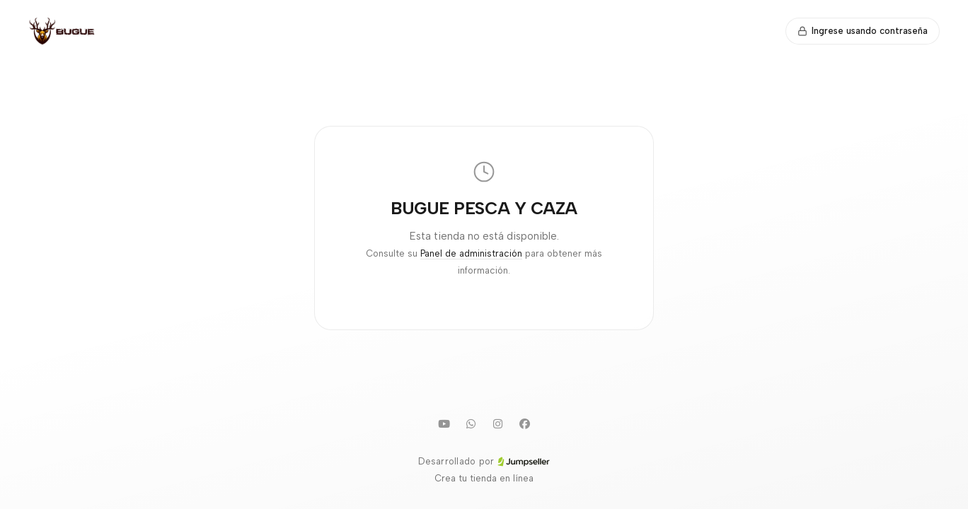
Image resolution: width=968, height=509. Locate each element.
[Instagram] (497, 423)
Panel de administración (471, 253)
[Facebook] (524, 423)
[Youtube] (443, 423)
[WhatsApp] (470, 423)
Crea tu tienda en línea (484, 478)
